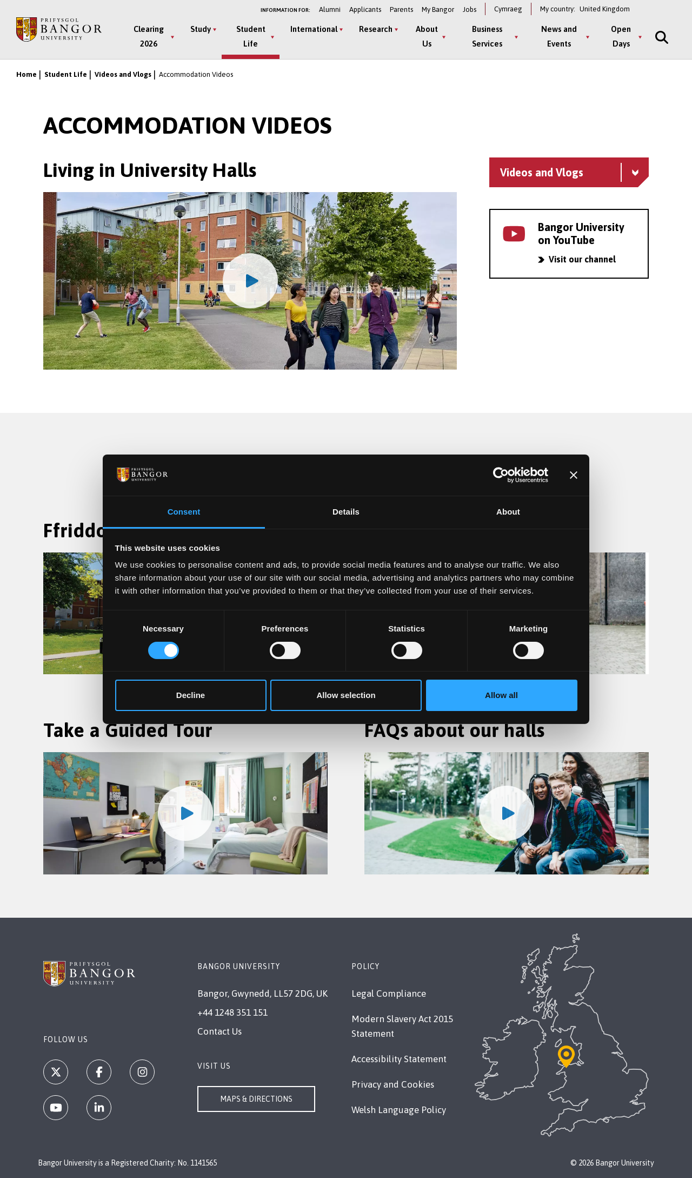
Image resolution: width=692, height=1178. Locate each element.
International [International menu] (313, 29)
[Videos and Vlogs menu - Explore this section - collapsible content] (569, 172)
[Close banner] (573, 475)
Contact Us (219, 1031)
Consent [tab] (184, 511)
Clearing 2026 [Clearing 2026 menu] (149, 36)
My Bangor (438, 9)
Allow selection (345, 695)
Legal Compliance (388, 993)
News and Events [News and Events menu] (559, 36)
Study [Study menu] (200, 29)
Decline (190, 695)
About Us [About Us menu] (427, 36)
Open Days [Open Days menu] (621, 36)
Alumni (330, 9)
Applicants (365, 9)
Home (26, 74)
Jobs (469, 9)
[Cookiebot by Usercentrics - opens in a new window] (501, 475)
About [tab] (508, 511)
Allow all (501, 695)
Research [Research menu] (375, 29)
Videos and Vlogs (123, 74)
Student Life (65, 74)
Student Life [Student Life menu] (250, 36)
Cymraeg (508, 8)
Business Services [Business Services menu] (487, 36)
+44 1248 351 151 (232, 1012)
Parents (401, 9)
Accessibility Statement (399, 1059)
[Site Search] (660, 37)
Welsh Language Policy (398, 1109)
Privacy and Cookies (392, 1084)
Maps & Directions (256, 1099)
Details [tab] (346, 511)
